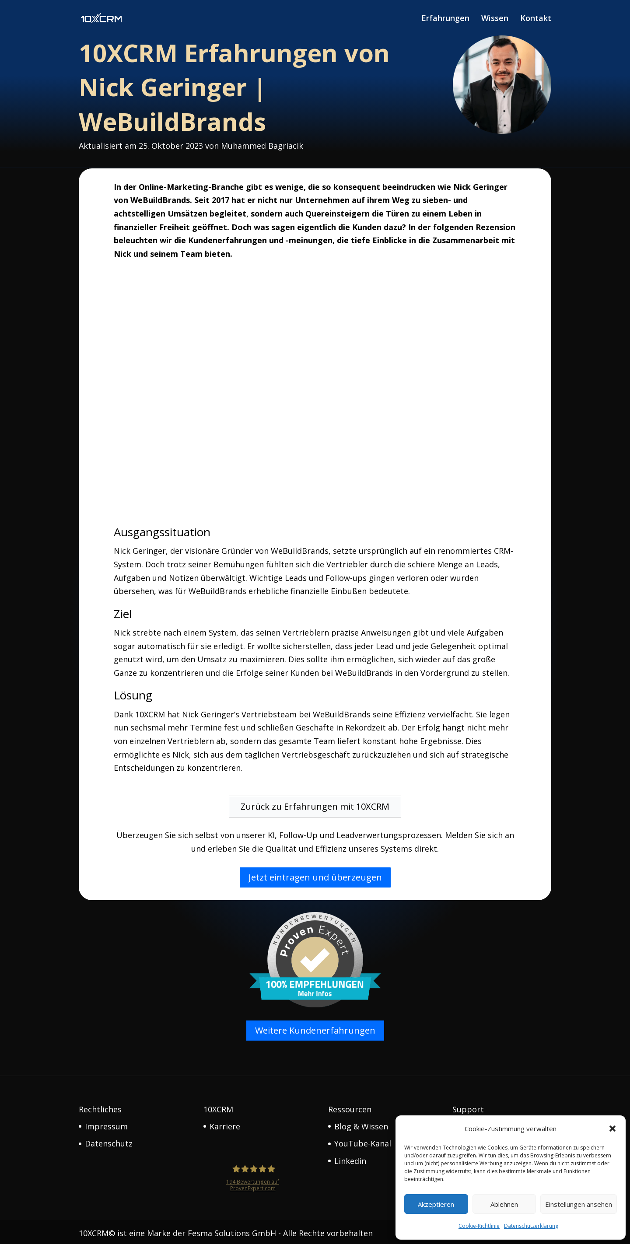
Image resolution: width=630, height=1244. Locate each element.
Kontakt (535, 19)
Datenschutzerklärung (531, 1226)
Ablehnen (504, 1204)
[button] (612, 1128)
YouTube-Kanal (362, 1141)
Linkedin (350, 1158)
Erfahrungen (445, 19)
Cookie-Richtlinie (479, 1226)
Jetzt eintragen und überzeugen (315, 875)
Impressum (106, 1123)
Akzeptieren (436, 1204)
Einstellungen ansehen (578, 1204)
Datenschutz (109, 1141)
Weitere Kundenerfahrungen (315, 1028)
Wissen (494, 19)
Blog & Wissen (361, 1123)
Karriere (225, 1123)
